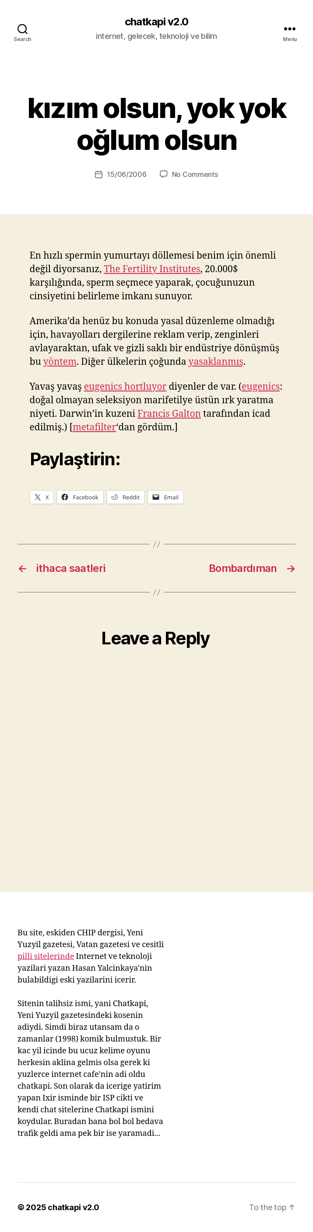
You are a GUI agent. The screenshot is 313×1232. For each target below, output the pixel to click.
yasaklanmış (216, 362)
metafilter (94, 427)
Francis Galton (169, 414)
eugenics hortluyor (125, 387)
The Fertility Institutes (152, 269)
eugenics (261, 387)
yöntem (60, 362)
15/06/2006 (126, 174)
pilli (26, 957)
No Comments (195, 174)
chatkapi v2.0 (156, 22)
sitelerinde (54, 957)
